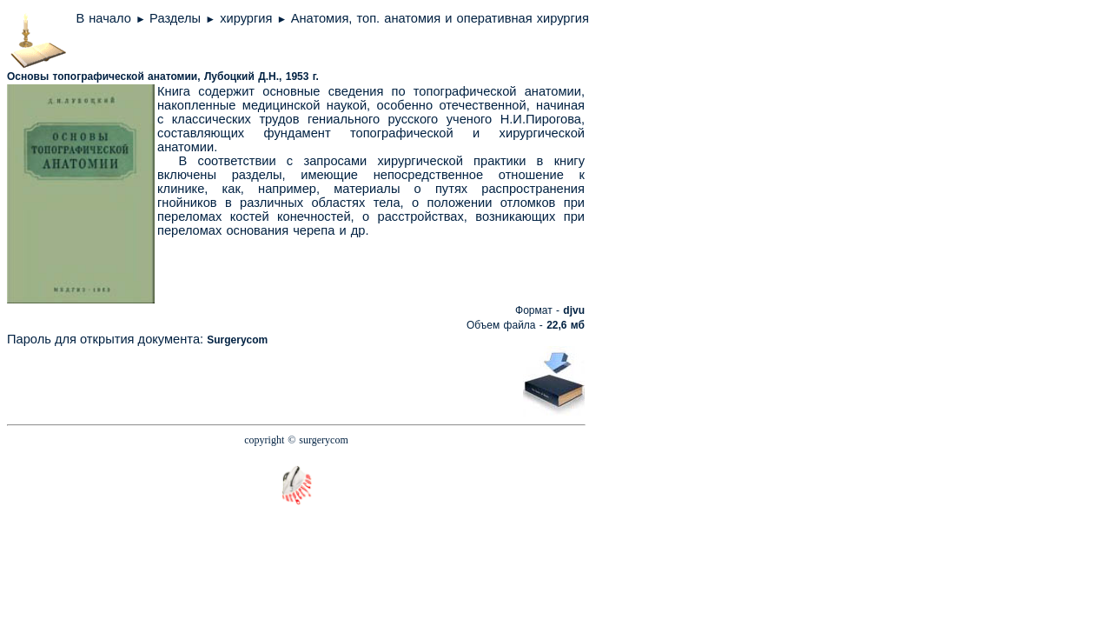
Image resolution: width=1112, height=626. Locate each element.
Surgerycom (237, 340)
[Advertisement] (319, 380)
